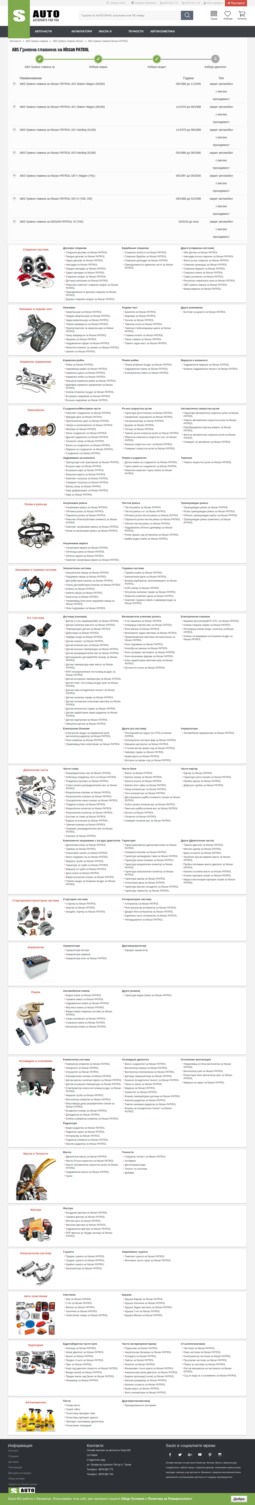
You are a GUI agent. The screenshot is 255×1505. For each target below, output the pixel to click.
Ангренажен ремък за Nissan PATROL (87, 505)
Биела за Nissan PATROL (139, 769)
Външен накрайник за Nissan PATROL (87, 399)
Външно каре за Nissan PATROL (84, 465)
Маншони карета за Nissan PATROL (86, 473)
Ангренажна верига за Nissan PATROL (87, 546)
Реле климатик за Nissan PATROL (84, 737)
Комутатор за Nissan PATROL (82, 594)
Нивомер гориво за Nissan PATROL (144, 749)
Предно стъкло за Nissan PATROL (85, 1355)
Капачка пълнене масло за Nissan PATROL (207, 867)
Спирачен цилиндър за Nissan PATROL (205, 264)
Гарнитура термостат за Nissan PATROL (147, 886)
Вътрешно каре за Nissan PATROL (85, 469)
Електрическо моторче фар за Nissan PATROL (150, 737)
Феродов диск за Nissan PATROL (84, 416)
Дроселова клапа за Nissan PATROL (86, 841)
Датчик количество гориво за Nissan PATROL (91, 705)
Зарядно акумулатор (136, 946)
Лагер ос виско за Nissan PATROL (143, 1079)
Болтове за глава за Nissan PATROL (86, 812)
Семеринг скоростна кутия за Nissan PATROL (150, 447)
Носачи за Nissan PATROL (139, 319)
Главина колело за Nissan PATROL (144, 331)
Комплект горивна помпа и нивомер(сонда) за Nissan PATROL (150, 599)
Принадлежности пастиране (140, 1400)
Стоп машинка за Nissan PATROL (143, 618)
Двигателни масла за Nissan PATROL (86, 1151)
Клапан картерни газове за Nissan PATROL (207, 871)
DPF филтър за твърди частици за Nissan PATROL (89, 1230)
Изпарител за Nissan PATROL (82, 1063)
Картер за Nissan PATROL (198, 769)
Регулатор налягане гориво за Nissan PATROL (150, 590)
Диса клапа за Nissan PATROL (82, 869)
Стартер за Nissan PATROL (81, 899)
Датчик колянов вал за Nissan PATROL (87, 642)
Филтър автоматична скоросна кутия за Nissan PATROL (209, 435)
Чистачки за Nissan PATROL (199, 1343)
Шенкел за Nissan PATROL (80, 350)
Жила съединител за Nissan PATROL (86, 432)
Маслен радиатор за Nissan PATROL (86, 1139)
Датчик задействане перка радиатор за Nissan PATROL (91, 711)
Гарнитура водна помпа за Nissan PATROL (148, 991)
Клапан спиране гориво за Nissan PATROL (207, 622)
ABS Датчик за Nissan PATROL (201, 252)
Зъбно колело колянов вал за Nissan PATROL (150, 801)
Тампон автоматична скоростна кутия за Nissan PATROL (210, 421)
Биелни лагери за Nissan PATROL (143, 773)
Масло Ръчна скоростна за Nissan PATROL (90, 1155)
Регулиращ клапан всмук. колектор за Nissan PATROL (208, 628)
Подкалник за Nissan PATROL (141, 1343)
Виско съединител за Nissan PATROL (145, 1059)
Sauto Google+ (190, 1449)
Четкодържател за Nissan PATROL (144, 915)
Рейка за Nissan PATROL (79, 364)
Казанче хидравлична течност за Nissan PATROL (211, 368)
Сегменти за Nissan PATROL (140, 812)
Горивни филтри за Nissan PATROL (85, 1212)
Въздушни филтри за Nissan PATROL (86, 1208)
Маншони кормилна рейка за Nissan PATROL (91, 380)
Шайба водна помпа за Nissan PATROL (146, 537)
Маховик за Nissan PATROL (81, 428)
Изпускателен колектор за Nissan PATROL (89, 808)
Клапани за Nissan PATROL (81, 832)
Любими (228, 19)
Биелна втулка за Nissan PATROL (143, 777)
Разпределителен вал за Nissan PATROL (88, 769)
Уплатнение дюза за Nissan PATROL (145, 878)
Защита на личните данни (22, 1478)
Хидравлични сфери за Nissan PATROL (88, 342)
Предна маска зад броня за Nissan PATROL (90, 1371)
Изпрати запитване (146, 3)
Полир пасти (73, 1400)
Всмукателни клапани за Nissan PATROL (88, 789)
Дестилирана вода (135, 1159)
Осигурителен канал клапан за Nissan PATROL (92, 797)
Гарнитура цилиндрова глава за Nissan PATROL (151, 852)
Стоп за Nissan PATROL (79, 1298)
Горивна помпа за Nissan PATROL (143, 570)
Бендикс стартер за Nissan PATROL (85, 907)
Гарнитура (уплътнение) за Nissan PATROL (149, 412)
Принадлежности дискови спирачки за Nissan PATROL (91, 293)
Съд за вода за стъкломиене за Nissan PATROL (210, 1370)
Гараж (214, 19)
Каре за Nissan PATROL (79, 493)
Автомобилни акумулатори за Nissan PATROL (209, 729)
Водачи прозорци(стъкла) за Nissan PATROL (149, 1371)
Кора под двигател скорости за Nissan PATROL (92, 1363)
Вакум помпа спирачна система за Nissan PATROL (94, 1007)
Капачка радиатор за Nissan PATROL (145, 1095)
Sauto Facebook (170, 1449)
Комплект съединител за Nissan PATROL (88, 412)
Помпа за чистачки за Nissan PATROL (205, 1359)
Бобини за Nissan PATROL (80, 586)
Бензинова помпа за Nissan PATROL (86, 1019)
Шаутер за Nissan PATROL (80, 903)
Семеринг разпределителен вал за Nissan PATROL (89, 826)
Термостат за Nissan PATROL (141, 1087)
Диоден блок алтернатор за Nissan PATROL (149, 907)
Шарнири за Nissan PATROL (140, 315)
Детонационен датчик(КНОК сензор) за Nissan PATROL (91, 656)
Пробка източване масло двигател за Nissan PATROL (208, 862)
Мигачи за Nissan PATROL (80, 1302)
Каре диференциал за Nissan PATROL (87, 489)
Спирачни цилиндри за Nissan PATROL (146, 260)
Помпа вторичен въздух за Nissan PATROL (148, 364)
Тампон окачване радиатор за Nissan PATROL (150, 1099)
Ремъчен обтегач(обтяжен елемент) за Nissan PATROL (91, 519)
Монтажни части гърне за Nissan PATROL (148, 1255)
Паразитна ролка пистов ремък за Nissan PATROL (152, 517)
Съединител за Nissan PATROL (83, 452)
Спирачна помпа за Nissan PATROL (203, 272)
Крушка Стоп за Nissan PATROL (142, 1306)
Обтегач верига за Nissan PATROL (85, 554)
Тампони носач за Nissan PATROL (143, 323)
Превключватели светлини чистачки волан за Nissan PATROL (150, 636)
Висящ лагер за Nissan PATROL (83, 485)
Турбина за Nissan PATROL (81, 845)
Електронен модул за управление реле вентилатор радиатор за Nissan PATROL (88, 731)
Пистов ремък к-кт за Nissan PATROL (145, 509)
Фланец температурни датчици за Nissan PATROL (152, 1091)
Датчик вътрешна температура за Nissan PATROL (93, 676)
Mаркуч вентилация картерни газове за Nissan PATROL (209, 877)
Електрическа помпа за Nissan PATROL (147, 372)
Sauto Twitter (180, 1449)
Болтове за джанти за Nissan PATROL (205, 311)
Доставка (13, 1456)
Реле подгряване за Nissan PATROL (86, 605)
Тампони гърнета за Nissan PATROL (145, 1251)
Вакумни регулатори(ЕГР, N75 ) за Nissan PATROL (211, 618)
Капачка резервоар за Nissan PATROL (146, 1375)
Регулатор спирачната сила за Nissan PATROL (209, 280)
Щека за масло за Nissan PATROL (202, 849)
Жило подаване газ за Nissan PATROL (87, 853)
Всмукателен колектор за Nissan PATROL (89, 805)
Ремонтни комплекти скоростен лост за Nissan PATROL (151, 438)
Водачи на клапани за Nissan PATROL (87, 816)
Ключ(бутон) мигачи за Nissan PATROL (146, 645)
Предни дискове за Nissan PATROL (85, 256)
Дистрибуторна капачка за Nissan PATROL (89, 578)
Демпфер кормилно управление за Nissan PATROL (89, 386)
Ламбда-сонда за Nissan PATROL (84, 634)
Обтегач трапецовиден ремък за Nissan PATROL (210, 513)
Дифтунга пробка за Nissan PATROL (204, 781)
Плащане (13, 1451)
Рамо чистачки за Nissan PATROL (202, 1347)
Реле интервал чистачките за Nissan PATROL (150, 649)
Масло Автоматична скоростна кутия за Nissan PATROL (92, 1161)
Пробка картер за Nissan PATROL (202, 777)
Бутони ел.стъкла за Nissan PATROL (145, 665)
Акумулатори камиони (78, 950)
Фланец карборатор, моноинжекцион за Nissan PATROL (151, 580)
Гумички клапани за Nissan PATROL (86, 820)
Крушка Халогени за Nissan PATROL (145, 1298)
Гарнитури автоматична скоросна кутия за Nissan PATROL (211, 414)
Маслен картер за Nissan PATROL (202, 845)
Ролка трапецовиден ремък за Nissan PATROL (209, 509)
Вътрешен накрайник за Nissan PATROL (88, 395)
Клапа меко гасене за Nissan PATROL (87, 849)
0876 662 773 (171, 3)
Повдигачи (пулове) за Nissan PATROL (87, 777)
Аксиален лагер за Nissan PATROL (85, 440)
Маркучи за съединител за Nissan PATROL (89, 448)
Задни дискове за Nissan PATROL (84, 260)
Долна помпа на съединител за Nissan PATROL (151, 461)
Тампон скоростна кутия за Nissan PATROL (207, 461)
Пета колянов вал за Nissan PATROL (145, 789)
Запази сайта (118, 3)
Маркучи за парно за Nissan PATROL (204, 1078)
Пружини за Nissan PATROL (81, 338)
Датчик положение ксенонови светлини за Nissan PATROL (93, 700)
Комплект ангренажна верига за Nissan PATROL (92, 558)
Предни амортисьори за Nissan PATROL (88, 315)
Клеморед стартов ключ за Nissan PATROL (148, 622)
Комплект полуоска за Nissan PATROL (87, 477)
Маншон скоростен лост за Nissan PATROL (149, 443)
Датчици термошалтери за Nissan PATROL (148, 1071)
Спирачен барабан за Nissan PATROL (145, 256)
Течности (138, 31)
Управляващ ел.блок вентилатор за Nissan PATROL (207, 1061)
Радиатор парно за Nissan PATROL (85, 1127)
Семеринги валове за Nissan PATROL (145, 848)
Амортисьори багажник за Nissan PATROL (148, 1347)
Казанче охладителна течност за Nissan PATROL (152, 1075)
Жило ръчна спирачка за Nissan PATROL (206, 260)
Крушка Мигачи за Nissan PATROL (144, 1310)
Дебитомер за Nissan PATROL (82, 630)
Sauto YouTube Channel (200, 1449)
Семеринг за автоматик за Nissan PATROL (207, 441)
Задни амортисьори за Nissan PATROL (87, 319)
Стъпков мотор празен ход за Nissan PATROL (150, 745)
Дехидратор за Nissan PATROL (83, 1110)
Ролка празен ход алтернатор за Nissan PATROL (151, 533)
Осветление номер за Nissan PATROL (87, 1310)
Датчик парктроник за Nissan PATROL (87, 716)
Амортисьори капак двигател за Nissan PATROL (151, 1367)
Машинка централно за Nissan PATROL (147, 741)
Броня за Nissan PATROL (80, 1351)
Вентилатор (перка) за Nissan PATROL (146, 1063)
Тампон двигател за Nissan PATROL (203, 841)
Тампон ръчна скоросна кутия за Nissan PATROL (152, 432)
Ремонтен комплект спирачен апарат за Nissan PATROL (92, 286)
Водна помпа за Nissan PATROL (83, 991)
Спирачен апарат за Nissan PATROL (86, 276)
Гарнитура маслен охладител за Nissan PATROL (151, 882)
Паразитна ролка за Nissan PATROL (86, 513)
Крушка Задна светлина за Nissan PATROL (148, 1302)
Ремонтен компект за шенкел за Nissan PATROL (92, 346)
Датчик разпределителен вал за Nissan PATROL (92, 650)
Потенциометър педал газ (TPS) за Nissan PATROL (148, 731)
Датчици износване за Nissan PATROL (87, 280)
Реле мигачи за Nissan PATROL (142, 626)
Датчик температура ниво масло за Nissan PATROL (89, 663)
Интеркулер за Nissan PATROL (83, 1131)
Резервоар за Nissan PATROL (82, 1375)
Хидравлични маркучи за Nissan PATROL (206, 364)
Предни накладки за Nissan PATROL (86, 268)
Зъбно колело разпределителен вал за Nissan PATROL (91, 783)
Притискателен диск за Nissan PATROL (87, 420)
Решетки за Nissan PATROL (140, 1359)
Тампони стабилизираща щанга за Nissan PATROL (153, 327)
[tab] (127, 91)
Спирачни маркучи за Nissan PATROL (204, 268)
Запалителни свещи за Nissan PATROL (87, 570)
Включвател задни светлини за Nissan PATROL (151, 630)
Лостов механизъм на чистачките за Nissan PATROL (207, 1365)
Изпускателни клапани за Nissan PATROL (89, 793)
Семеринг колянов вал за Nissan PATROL (148, 816)
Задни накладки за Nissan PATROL (85, 272)
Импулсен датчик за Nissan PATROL (86, 720)
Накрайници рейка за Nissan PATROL (86, 368)
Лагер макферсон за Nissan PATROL (86, 334)
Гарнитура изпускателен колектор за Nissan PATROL (149, 869)
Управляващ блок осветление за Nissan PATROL (93, 741)
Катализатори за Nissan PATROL (84, 1263)
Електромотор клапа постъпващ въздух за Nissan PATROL (93, 1085)
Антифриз (130, 1155)
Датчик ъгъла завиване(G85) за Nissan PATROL (92, 618)
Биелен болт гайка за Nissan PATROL (145, 781)
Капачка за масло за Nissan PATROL (145, 1379)
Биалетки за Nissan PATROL (140, 311)
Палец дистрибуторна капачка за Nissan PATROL (93, 582)
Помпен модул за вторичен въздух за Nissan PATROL (90, 879)
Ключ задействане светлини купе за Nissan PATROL (149, 659)
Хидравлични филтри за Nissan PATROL (88, 1224)
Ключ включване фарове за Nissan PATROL (149, 653)
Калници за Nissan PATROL (81, 1343)
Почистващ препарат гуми (80, 1408)
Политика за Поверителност (170, 1498)
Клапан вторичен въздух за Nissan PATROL (90, 391)
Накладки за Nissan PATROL (81, 264)
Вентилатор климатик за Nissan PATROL (88, 1095)
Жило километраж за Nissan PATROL (145, 1387)
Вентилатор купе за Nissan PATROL (203, 1067)
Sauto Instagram (220, 1449)
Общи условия (16, 1473)
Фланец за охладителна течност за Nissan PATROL (148, 1105)
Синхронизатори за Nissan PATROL (144, 420)
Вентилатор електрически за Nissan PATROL (149, 1067)
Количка (242, 19)
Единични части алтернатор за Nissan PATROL (151, 911)
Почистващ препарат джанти (82, 1412)
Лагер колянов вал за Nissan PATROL (145, 785)
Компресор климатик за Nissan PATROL (88, 1059)
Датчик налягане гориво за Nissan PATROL (89, 694)
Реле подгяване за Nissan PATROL (144, 641)
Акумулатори (82, 31)
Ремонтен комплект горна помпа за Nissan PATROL (148, 471)
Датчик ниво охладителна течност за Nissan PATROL (90, 689)
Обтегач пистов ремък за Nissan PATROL (147, 521)
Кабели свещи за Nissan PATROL (84, 590)
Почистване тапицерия (78, 1420)
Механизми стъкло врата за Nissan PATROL (149, 1363)
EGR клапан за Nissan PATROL (142, 586)
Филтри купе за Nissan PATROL (83, 1216)
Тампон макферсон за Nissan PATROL (87, 323)
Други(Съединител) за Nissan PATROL (87, 436)
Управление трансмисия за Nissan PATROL (149, 416)
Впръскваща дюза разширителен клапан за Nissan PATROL (90, 1101)
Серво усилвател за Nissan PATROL (204, 276)
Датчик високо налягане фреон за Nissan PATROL (94, 1075)
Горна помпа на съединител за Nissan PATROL (151, 465)
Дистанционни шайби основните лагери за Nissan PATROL (152, 795)
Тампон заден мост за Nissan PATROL (146, 339)
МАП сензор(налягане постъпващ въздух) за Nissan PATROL (90, 671)
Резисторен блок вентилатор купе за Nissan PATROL (208, 1073)
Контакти (237, 3)
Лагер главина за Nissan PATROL (143, 335)
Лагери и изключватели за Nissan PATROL (89, 424)
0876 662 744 (192, 3)
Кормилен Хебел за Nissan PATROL (86, 376)
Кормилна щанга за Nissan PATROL (85, 372)
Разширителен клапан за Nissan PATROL (89, 1071)
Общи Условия (132, 1498)
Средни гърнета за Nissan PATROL (85, 1255)
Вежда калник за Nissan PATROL (84, 1367)
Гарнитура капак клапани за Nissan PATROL (149, 856)
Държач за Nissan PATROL (139, 424)
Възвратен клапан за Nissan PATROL (86, 1106)
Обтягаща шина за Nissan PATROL (85, 550)
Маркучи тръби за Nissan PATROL (85, 857)
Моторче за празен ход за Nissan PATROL (148, 757)
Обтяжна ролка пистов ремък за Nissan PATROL (151, 513)
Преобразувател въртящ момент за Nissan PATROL (207, 428)
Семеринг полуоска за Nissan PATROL (87, 481)
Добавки (129, 1167)
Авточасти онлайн (50, 31)
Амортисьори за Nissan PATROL (84, 311)
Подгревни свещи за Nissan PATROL (86, 574)
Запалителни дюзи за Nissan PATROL (145, 574)
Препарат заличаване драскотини (85, 1416)
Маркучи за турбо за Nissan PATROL (86, 865)
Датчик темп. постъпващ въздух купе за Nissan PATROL (92, 682)
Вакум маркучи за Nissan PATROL (202, 288)
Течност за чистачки (136, 1163)
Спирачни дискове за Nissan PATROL (86, 252)
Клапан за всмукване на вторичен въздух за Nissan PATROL (208, 635)
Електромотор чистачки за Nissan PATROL (207, 1351)
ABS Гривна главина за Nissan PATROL (205, 284)
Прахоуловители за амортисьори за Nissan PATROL (90, 329)
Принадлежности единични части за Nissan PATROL (149, 266)
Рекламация (15, 1462)
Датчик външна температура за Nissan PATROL (92, 646)
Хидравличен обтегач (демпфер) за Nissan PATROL (148, 527)
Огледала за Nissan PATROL (140, 1351)
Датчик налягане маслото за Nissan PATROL (90, 622)
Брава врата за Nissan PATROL (142, 753)
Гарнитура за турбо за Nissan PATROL (87, 861)
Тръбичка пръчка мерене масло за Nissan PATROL (207, 855)
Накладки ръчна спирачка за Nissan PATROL (208, 256)
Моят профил (214, 3)
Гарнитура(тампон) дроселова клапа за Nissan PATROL (150, 843)
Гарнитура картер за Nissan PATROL (145, 874)
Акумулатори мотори (77, 946)
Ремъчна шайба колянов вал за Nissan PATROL (151, 805)
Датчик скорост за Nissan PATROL (85, 638)
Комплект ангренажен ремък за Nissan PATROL (92, 525)
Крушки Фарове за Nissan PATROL (144, 1294)
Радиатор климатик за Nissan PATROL (87, 1135)
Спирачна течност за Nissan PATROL (145, 1151)
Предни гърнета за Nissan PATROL (85, 1251)
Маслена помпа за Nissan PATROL (85, 1003)
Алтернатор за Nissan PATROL (142, 899)
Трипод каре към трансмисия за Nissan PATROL (92, 461)
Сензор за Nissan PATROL (139, 428)
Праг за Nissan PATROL (79, 1359)
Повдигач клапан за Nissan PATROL (86, 801)
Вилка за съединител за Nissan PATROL (88, 444)
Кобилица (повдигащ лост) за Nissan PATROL (91, 773)
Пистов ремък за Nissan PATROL (143, 505)
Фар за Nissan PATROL (78, 1294)
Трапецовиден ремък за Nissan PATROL (206, 505)
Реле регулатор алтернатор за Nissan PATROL (150, 903)
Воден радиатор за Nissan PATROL (85, 1123)
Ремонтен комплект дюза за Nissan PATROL (149, 593)
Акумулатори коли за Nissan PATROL (86, 954)
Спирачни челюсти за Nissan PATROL (146, 252)
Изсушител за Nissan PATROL (82, 1067)
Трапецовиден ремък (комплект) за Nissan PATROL (207, 519)
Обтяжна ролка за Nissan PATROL (85, 509)
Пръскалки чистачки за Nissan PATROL (205, 1355)
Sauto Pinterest (210, 1449)
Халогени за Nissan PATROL (81, 1306)
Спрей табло (73, 1404)
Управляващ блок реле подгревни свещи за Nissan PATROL (90, 600)
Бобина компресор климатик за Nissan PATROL (92, 1114)
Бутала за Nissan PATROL (139, 808)
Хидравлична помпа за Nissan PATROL (146, 368)
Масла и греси (112, 31)
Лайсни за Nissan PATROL (139, 1355)
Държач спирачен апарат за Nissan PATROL (90, 298)
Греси (69, 1171)
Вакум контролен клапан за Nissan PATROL (90, 873)
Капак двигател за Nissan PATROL (85, 1347)
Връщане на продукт (19, 1467)
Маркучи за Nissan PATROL (140, 1083)
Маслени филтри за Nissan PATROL (86, 1220)
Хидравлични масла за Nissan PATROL (87, 1167)
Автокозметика (165, 31)
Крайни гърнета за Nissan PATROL (85, 1259)
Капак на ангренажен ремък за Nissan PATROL (92, 529)
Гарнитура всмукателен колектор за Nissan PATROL (149, 862)
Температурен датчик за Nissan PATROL (88, 626)
